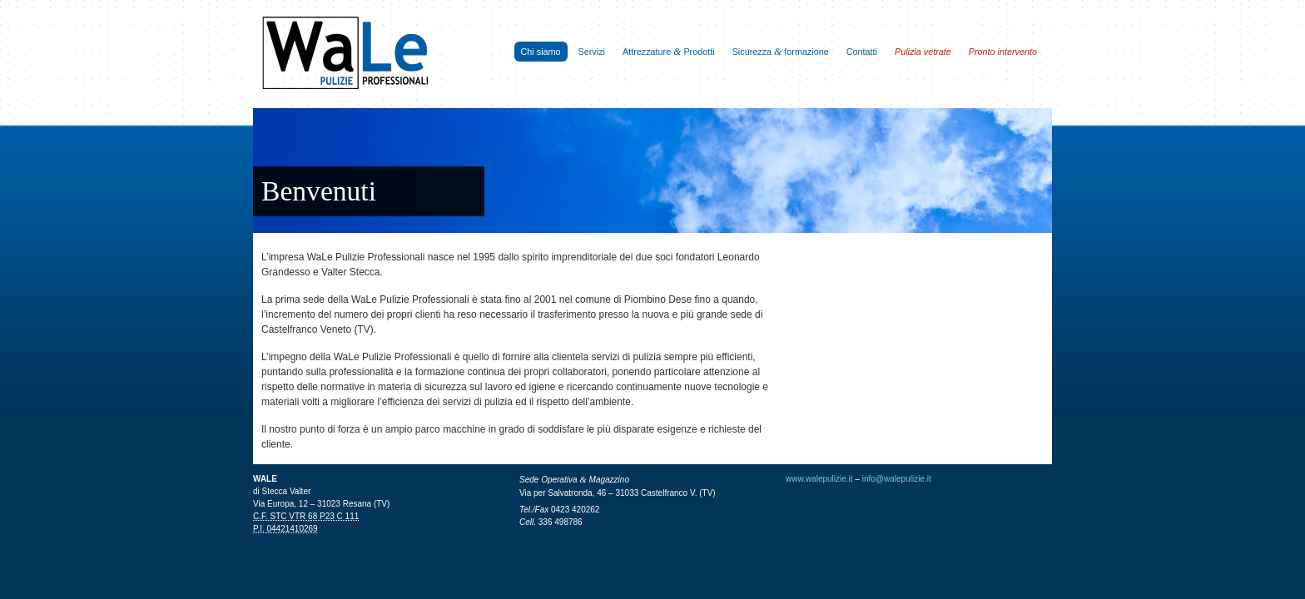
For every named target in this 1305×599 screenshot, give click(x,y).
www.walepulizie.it (819, 478)
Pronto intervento (1003, 52)
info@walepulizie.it (896, 478)
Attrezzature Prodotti (669, 52)
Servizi (591, 52)
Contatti (861, 52)
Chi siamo (541, 52)
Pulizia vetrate (923, 52)
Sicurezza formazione (780, 52)
